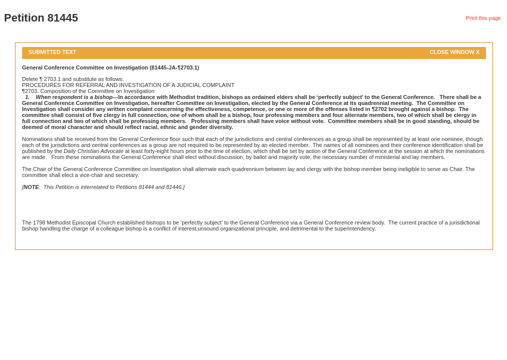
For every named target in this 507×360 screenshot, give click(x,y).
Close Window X (454, 52)
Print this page (483, 18)
